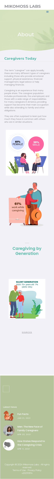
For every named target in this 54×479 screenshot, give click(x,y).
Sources (27, 332)
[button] (47, 8)
